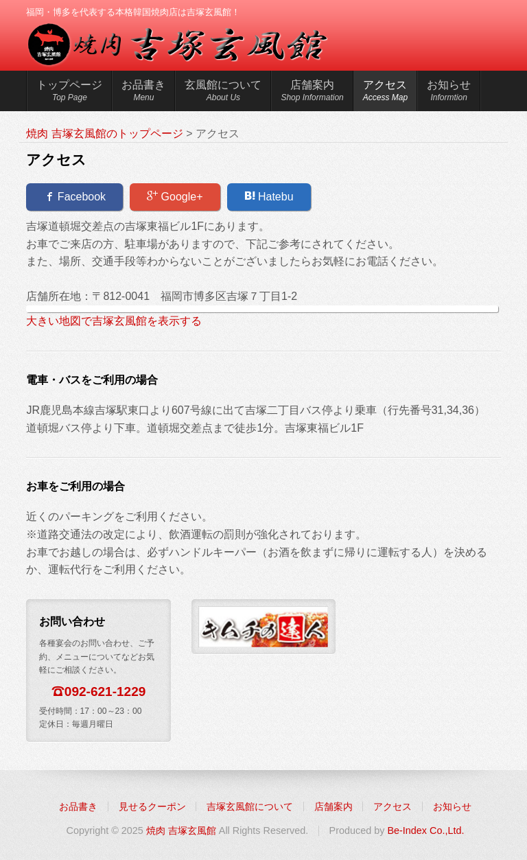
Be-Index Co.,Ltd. (425, 830)
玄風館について (223, 92)
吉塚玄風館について (250, 806)
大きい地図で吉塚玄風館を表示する (114, 321)
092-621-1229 (105, 691)
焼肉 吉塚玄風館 (181, 830)
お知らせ (449, 92)
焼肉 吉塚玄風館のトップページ (104, 133)
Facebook (74, 196)
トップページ (69, 92)
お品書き (143, 92)
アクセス (385, 92)
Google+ (174, 196)
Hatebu (269, 196)
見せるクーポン (152, 806)
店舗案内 (312, 92)
